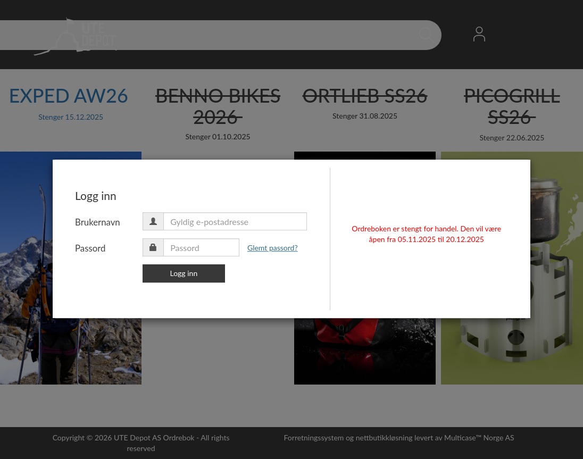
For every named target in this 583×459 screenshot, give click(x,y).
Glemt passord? (310, 254)
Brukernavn (134, 229)
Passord (127, 255)
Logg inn (221, 280)
